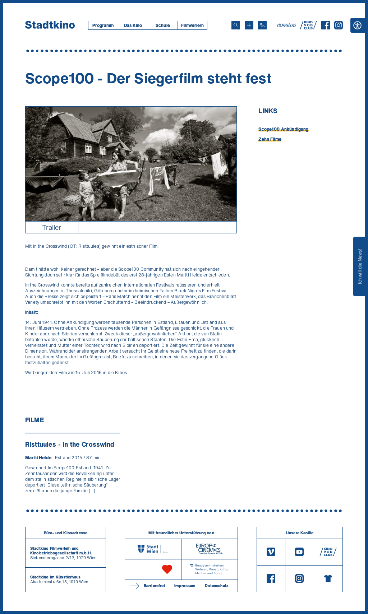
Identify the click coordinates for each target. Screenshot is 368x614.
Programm (103, 25)
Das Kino (133, 25)
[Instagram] (338, 27)
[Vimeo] (271, 552)
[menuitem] (103, 25)
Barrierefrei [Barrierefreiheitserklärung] (154, 586)
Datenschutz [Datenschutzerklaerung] (216, 586)
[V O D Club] (308, 27)
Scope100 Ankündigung (283, 129)
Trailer (51, 227)
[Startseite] (50, 25)
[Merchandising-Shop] (328, 579)
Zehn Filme (269, 139)
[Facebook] (325, 27)
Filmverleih (192, 25)
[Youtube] (299, 552)
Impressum (185, 586)
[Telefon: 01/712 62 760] (262, 25)
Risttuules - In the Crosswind (70, 444)
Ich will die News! (360, 266)
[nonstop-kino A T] (287, 25)
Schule (163, 25)
